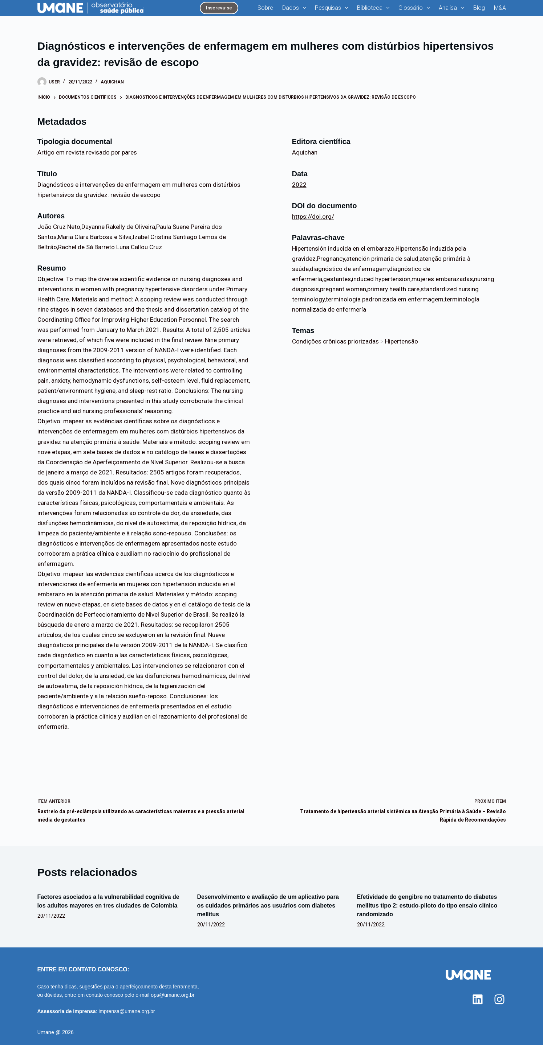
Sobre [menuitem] (265, 7)
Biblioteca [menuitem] (374, 8)
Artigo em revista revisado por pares (87, 152)
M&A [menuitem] (500, 7)
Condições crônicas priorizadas (335, 341)
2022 (299, 184)
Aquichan (112, 82)
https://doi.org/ (313, 216)
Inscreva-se (219, 8)
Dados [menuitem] (295, 8)
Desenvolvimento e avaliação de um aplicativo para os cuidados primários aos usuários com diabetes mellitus (268, 905)
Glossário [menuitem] (415, 8)
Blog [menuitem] (479, 7)
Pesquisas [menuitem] (333, 8)
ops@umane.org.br (172, 995)
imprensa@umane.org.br (126, 1011)
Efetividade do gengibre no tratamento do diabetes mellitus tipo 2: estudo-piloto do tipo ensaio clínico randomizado (427, 905)
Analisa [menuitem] (453, 8)
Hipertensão (401, 341)
